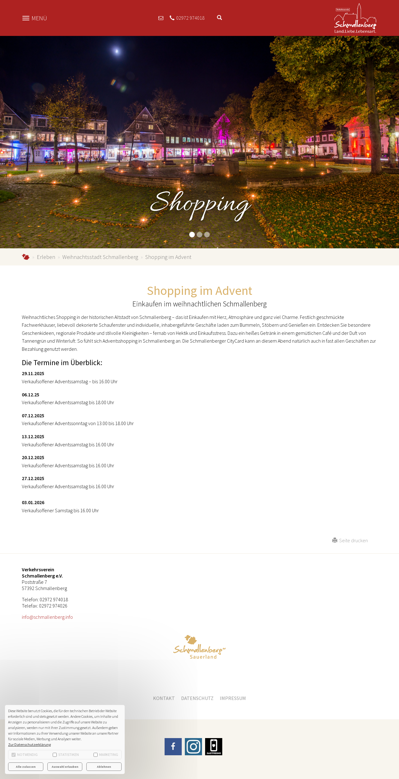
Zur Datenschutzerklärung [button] (29, 744)
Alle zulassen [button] (26, 767)
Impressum (233, 698)
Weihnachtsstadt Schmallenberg (100, 256)
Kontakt (164, 698)
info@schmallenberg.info (47, 617)
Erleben (46, 256)
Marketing (106, 754)
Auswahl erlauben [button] (65, 767)
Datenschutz (197, 698)
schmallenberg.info (26, 256)
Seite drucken (350, 540)
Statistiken (66, 754)
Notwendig (25, 754)
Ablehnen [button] (104, 767)
